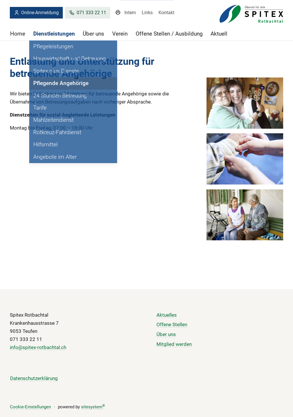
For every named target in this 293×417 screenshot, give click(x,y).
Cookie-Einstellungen (30, 406)
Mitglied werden (174, 344)
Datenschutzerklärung (34, 378)
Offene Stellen (171, 324)
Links (147, 12)
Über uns (93, 33)
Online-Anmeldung (36, 12)
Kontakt (166, 12)
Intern (130, 12)
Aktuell (219, 33)
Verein (120, 33)
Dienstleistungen (54, 33)
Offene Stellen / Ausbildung (169, 33)
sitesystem (93, 406)
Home (17, 33)
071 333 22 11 (87, 12)
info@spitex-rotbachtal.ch (38, 347)
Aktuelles (166, 315)
